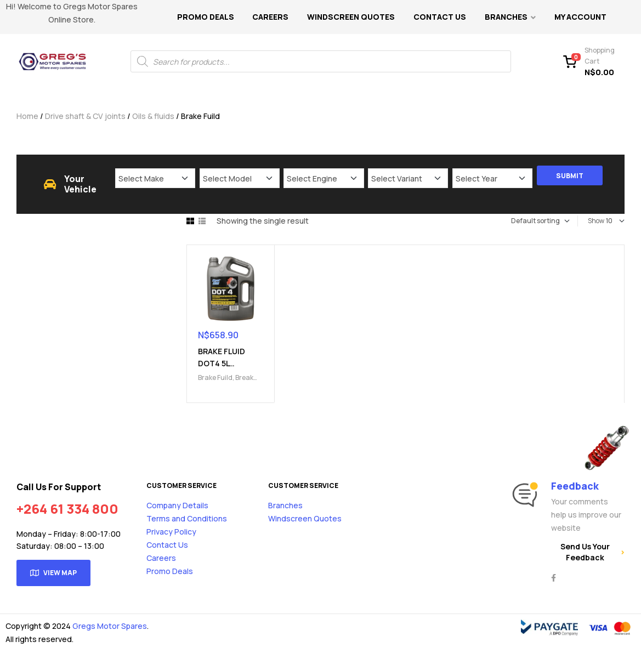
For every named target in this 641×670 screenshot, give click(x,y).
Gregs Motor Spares (109, 626)
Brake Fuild (215, 377)
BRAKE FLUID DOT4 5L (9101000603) (224, 363)
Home (27, 116)
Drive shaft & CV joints (85, 116)
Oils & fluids (153, 116)
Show (596, 220)
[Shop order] (527, 221)
